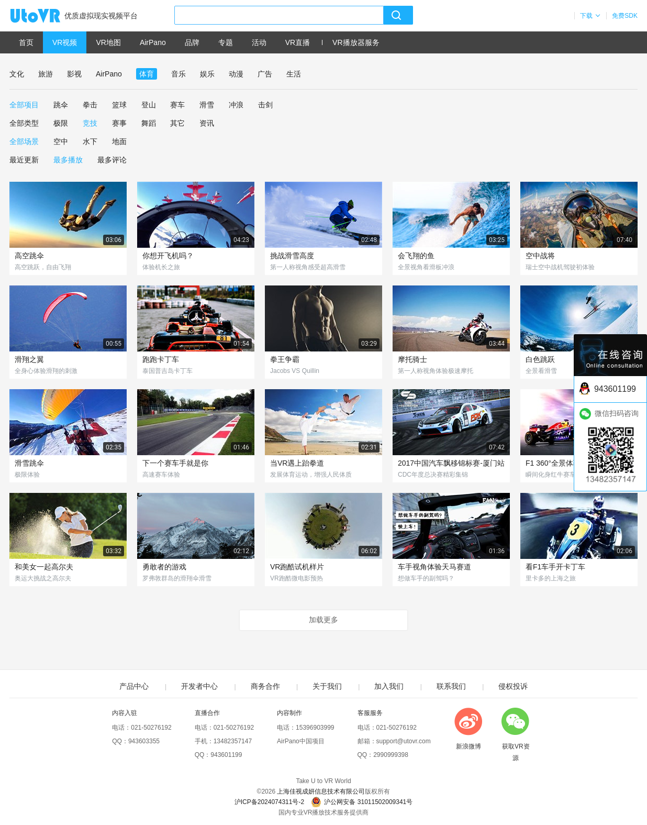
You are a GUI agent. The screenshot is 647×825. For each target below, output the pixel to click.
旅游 (45, 74)
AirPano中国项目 (301, 741)
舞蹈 (148, 123)
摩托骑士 (412, 359)
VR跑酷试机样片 (297, 567)
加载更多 (323, 619)
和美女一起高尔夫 (44, 567)
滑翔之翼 (29, 359)
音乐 (178, 74)
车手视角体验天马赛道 (434, 567)
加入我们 (389, 686)
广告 (265, 74)
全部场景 (24, 141)
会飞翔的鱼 (416, 255)
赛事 (119, 123)
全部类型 (24, 123)
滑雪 (206, 105)
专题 (225, 42)
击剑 (265, 105)
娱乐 (207, 74)
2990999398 (390, 754)
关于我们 (327, 686)
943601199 (226, 754)
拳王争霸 (284, 359)
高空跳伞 (29, 255)
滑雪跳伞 (29, 463)
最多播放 (68, 160)
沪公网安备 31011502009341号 (361, 802)
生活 (293, 74)
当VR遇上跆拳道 (297, 463)
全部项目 (24, 105)
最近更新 (24, 160)
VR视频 (64, 42)
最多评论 (112, 160)
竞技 (90, 123)
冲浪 (236, 105)
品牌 (192, 42)
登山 (148, 105)
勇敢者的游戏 (164, 567)
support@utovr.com (403, 741)
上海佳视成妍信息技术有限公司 (321, 791)
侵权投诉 (513, 686)
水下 (90, 141)
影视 (74, 74)
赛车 (177, 105)
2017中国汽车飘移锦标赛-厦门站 (451, 463)
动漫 (236, 74)
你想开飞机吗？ (168, 255)
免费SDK (625, 15)
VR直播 (297, 42)
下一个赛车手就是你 (175, 463)
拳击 (90, 105)
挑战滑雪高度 (292, 255)
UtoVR (46, 16)
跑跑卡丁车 (160, 359)
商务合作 (265, 686)
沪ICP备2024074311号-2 (269, 802)
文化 (16, 74)
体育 (146, 74)
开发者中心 (199, 686)
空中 (60, 141)
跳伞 (60, 105)
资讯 (206, 123)
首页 (26, 42)
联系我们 (451, 686)
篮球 (119, 105)
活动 (259, 42)
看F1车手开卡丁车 (555, 567)
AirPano (153, 42)
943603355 (144, 741)
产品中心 (134, 686)
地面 (119, 141)
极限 (60, 123)
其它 (177, 123)
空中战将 (540, 255)
